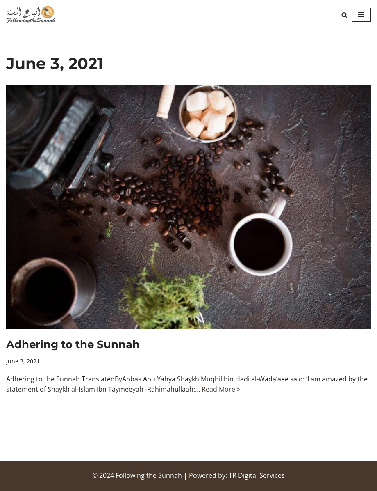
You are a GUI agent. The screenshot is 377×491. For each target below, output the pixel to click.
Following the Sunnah (149, 475)
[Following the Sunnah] (30, 15)
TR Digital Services (257, 475)
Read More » (221, 389)
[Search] (344, 15)
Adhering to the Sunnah (73, 344)
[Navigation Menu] (361, 15)
